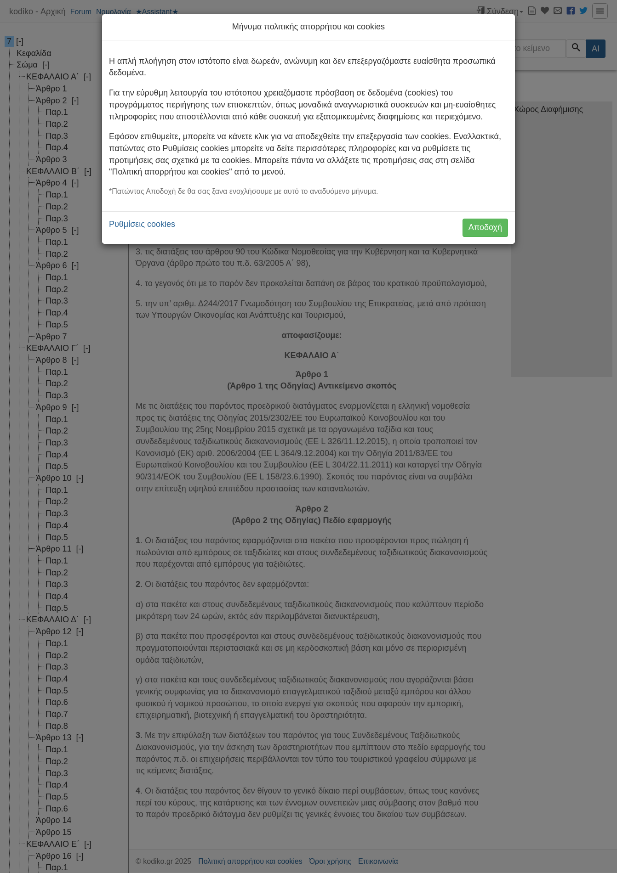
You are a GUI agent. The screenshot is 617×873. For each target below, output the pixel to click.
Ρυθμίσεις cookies (142, 224)
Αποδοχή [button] (485, 227)
